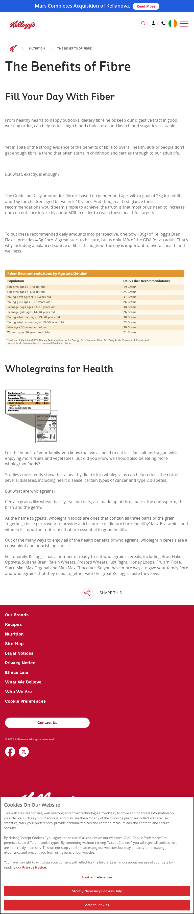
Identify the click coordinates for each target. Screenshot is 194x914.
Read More (146, 6)
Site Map (14, 709)
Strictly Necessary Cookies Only (97, 891)
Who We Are (18, 757)
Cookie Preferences (25, 767)
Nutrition (37, 113)
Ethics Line (16, 738)
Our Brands (17, 680)
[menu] (184, 23)
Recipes (13, 690)
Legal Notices (19, 719)
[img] (22, 24)
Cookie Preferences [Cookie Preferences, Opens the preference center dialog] (97, 877)
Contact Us (47, 788)
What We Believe (23, 747)
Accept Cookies (97, 905)
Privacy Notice (20, 728)
